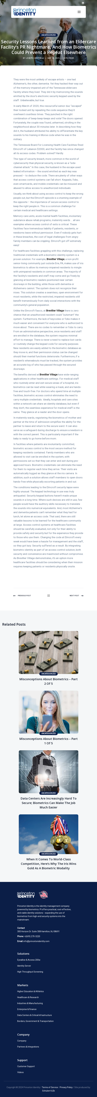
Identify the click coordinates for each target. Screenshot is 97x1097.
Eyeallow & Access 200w (28, 960)
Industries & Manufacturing (30, 1003)
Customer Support (26, 1066)
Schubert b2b (48, 1091)
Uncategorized (48, 35)
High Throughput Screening (30, 972)
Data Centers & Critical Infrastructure (34, 1015)
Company (21, 1041)
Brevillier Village (55, 259)
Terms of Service (50, 1087)
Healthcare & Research (28, 997)
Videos (20, 1072)
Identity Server (24, 966)
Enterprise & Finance (27, 1009)
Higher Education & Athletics (30, 991)
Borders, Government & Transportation (35, 1021)
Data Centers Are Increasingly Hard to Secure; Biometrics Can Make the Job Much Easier (48, 802)
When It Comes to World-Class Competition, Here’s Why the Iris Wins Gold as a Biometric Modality (48, 863)
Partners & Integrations (28, 1047)
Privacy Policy (66, 1087)
